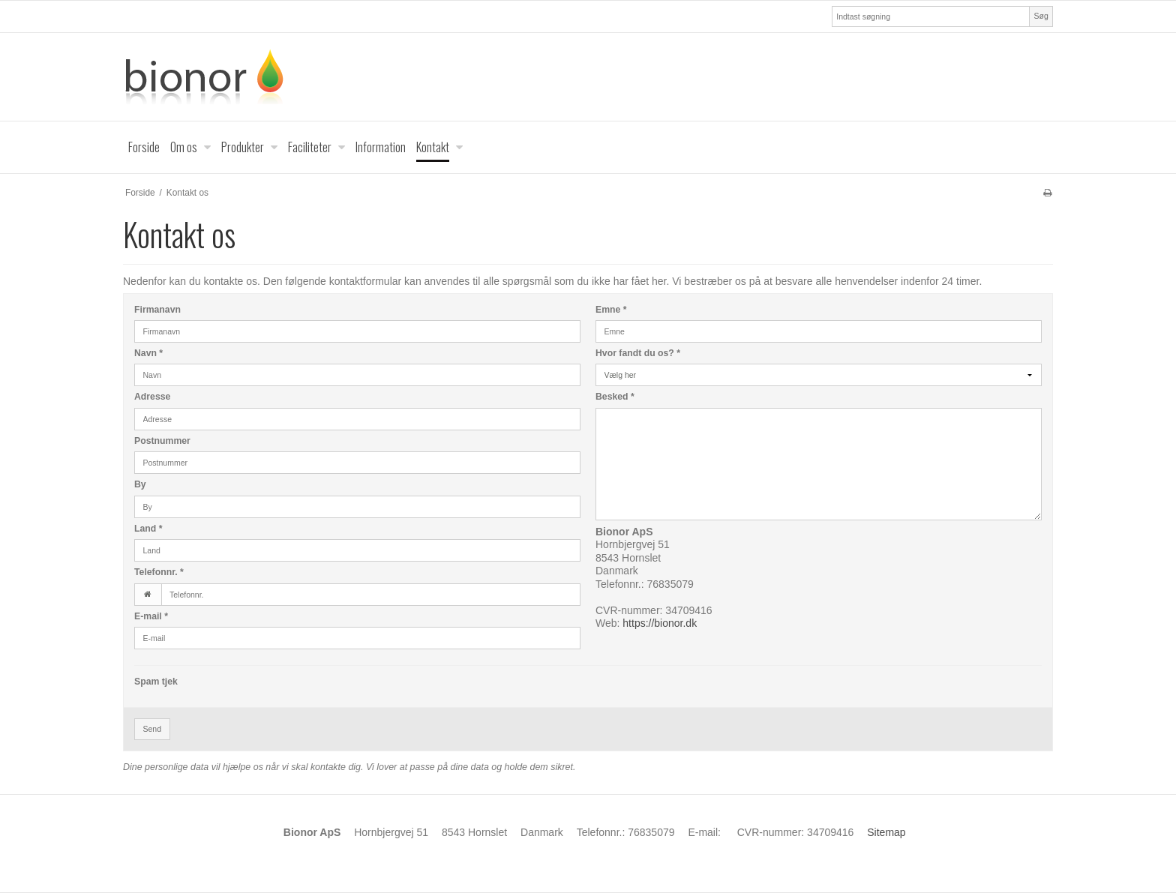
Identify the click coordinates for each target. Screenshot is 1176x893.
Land (148, 528)
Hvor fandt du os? (638, 353)
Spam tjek (156, 681)
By (140, 484)
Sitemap (886, 832)
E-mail (151, 616)
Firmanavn (157, 309)
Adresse (152, 396)
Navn (148, 353)
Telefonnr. (159, 572)
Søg (1041, 15)
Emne (611, 309)
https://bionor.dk (659, 623)
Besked (615, 396)
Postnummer (162, 441)
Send (152, 728)
